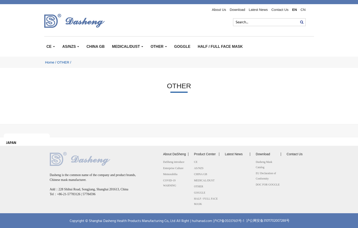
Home (49, 62)
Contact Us (279, 10)
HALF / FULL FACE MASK (220, 47)
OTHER (159, 47)
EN (294, 10)
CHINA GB (95, 47)
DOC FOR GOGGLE (268, 184)
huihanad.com (202, 221)
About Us (219, 10)
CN (303, 10)
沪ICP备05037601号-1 (228, 221)
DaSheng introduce (173, 162)
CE (51, 47)
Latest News (258, 10)
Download (237, 10)
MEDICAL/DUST (127, 47)
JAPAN (11, 143)
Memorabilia (170, 174)
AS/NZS (70, 47)
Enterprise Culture (173, 168)
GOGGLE (182, 47)
